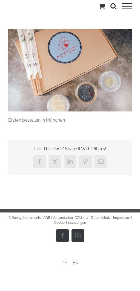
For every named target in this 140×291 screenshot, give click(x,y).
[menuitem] (64, 263)
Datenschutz (101, 218)
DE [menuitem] (64, 262)
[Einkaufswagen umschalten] (102, 6)
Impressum (121, 218)
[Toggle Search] (113, 6)
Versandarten (63, 218)
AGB (46, 218)
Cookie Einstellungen (70, 223)
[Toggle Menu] (127, 6)
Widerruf (82, 218)
